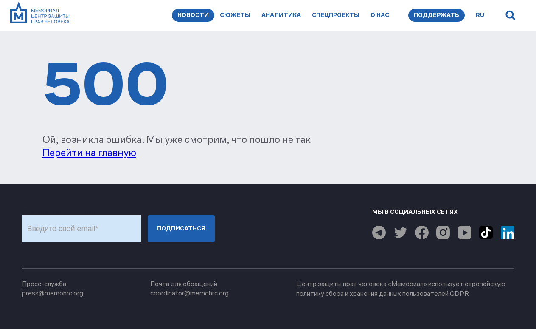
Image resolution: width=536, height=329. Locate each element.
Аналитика (281, 15)
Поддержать (436, 15)
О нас (379, 15)
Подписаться (181, 228)
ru (480, 15)
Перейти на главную (89, 153)
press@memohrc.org (52, 293)
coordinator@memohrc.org (189, 293)
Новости (193, 15)
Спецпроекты (335, 15)
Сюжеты (235, 15)
